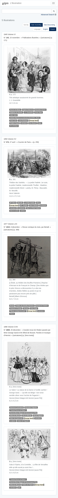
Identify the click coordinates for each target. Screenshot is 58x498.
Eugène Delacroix (28, 109)
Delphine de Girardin (16, 112)
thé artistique (14, 126)
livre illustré (32, 123)
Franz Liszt (13, 120)
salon (39, 123)
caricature (24, 123)
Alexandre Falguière (31, 407)
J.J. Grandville (28, 112)
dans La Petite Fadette (33, 208)
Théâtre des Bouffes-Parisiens (25, 305)
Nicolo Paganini (38, 415)
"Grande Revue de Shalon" (18, 410)
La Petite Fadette (30, 202)
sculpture (13, 421)
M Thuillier (24, 205)
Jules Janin (13, 115)
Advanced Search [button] (47, 15)
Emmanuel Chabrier (42, 305)
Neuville (20, 202)
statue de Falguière (23, 421)
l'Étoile (12, 314)
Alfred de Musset (15, 415)
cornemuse (21, 208)
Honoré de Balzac (15, 109)
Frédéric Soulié (14, 123)
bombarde (43, 205)
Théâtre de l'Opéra (27, 484)
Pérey (38, 202)
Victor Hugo (38, 112)
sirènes (23, 210)
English (45, 29)
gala (19, 487)
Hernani (26, 308)
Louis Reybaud (23, 120)
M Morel (13, 202)
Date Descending (49, 25)
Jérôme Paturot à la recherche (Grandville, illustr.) (25, 117)
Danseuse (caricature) (16, 407)
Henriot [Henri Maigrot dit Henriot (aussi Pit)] (23, 413)
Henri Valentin (34, 205)
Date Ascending (36, 25)
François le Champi (16, 308)
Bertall (12, 305)
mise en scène (14, 210)
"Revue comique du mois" (18, 311)
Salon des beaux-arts (16, 418)
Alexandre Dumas (40, 109)
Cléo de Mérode (26, 415)
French (52, 29)
